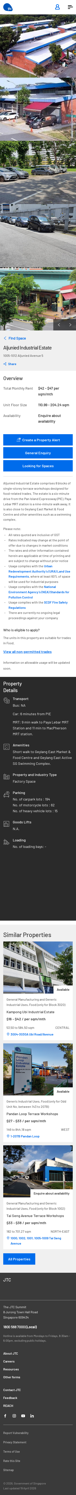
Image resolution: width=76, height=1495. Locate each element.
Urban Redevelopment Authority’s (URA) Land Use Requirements (39, 571)
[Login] (57, 7)
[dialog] (9, 364)
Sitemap (8, 1470)
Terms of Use (11, 1451)
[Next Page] (70, 324)
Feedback (10, 1398)
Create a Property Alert (38, 440)
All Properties (19, 1259)
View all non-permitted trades (27, 651)
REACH (8, 1405)
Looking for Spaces (38, 466)
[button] (70, 7)
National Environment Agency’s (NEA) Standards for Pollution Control (39, 592)
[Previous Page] (59, 324)
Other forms (11, 1377)
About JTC (10, 1353)
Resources (11, 1369)
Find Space (14, 338)
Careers (9, 1361)
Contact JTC (12, 1390)
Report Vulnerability (16, 1433)
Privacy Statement (14, 1442)
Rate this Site (11, 1461)
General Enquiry (38, 453)
